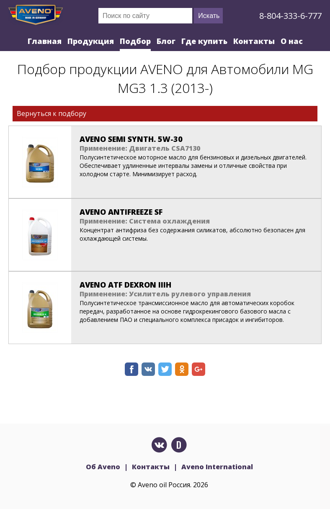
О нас (292, 41)
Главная (45, 41)
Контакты (254, 41)
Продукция (90, 41)
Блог (166, 41)
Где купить (204, 41)
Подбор (135, 41)
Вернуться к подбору (51, 113)
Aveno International (217, 466)
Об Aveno (103, 466)
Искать (208, 15)
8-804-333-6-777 (290, 15)
